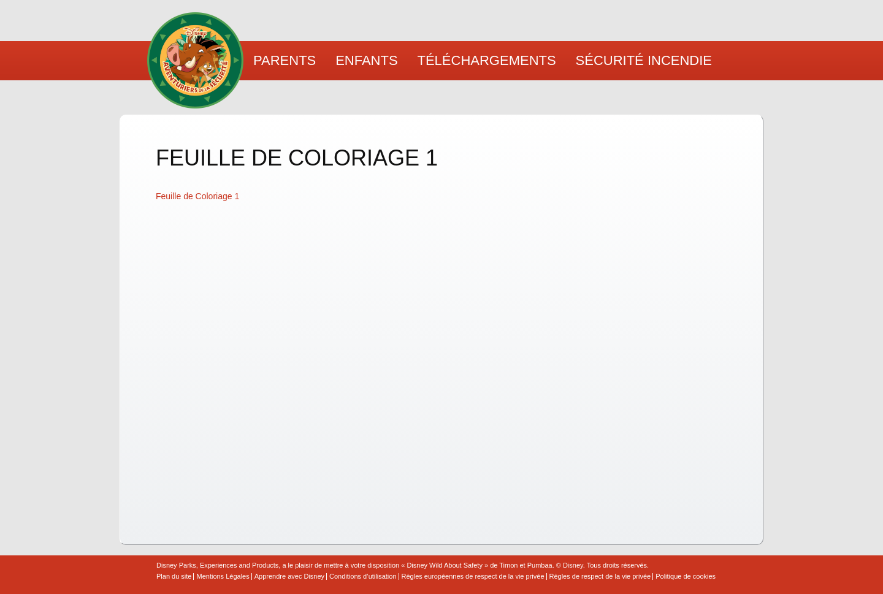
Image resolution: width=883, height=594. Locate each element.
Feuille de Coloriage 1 (197, 196)
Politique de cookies (686, 576)
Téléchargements (487, 60)
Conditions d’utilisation (362, 576)
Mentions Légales (222, 576)
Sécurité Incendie (644, 60)
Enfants (366, 60)
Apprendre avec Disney (289, 576)
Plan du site (173, 576)
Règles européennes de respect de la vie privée (473, 576)
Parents (284, 60)
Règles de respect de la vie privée (600, 576)
